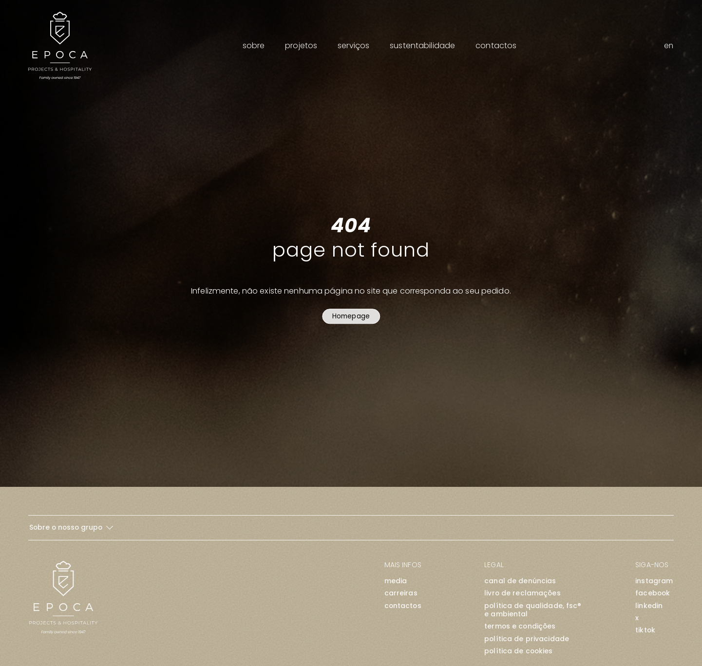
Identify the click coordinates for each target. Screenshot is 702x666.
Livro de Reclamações (522, 593)
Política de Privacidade (526, 639)
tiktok (645, 630)
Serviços (353, 45)
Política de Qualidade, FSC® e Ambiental (532, 610)
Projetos (301, 45)
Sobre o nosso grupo (71, 527)
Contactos (495, 45)
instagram (654, 581)
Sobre (254, 45)
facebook (652, 593)
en (668, 45)
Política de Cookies (518, 651)
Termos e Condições (519, 626)
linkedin (649, 606)
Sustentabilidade (422, 45)
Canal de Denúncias (520, 581)
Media (395, 581)
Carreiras (400, 593)
